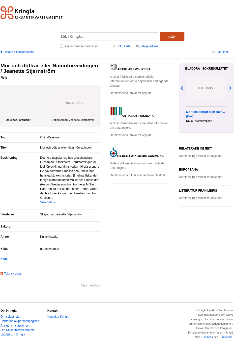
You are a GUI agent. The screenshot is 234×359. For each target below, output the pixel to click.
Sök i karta (124, 46)
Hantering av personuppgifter (19, 321)
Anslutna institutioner (14, 325)
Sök (172, 37)
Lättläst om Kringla (12, 334)
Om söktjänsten (10, 316)
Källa (4, 259)
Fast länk (222, 52)
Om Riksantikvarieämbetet (17, 330)
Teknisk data (12, 273)
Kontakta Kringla (58, 316)
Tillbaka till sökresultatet (18, 52)
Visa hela (46, 202)
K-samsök (207, 336)
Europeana (225, 336)
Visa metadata (90, 285)
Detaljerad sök (148, 46)
